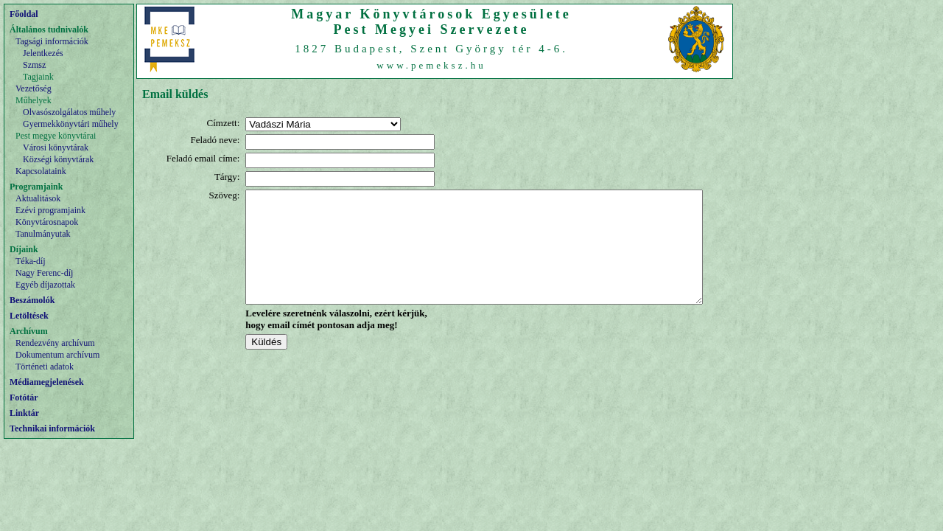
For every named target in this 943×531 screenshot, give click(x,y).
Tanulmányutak (42, 234)
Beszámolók (32, 300)
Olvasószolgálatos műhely (69, 112)
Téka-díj (30, 261)
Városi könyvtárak (55, 147)
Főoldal (24, 14)
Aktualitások (37, 198)
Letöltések (29, 315)
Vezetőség (33, 88)
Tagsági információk (51, 41)
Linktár (24, 413)
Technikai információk (52, 428)
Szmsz (34, 65)
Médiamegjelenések (47, 382)
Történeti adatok (44, 366)
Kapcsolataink (40, 171)
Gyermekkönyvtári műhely (71, 124)
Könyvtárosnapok (46, 222)
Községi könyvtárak (58, 159)
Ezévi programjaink (50, 210)
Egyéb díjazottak (45, 285)
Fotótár (24, 397)
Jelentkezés (43, 53)
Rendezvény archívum (55, 343)
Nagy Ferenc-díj (44, 273)
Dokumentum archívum (57, 355)
